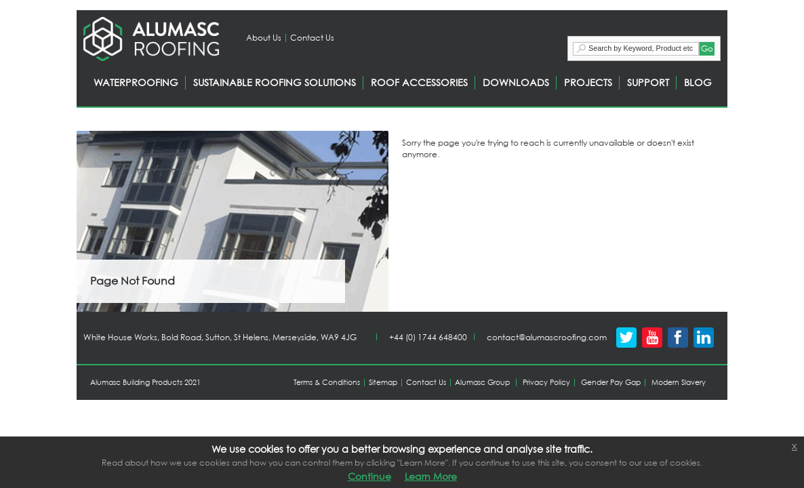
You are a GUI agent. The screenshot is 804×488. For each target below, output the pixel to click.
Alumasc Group (482, 382)
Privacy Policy (546, 382)
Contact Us (312, 38)
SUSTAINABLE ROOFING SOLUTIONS (274, 82)
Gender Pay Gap (611, 382)
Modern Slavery (678, 382)
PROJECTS (588, 82)
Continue (369, 476)
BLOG (698, 82)
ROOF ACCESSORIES (419, 82)
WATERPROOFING (136, 82)
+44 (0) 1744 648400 (428, 337)
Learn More (431, 476)
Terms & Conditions (327, 382)
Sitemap (383, 382)
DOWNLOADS (516, 82)
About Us (263, 38)
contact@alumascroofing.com (547, 337)
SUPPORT (648, 82)
